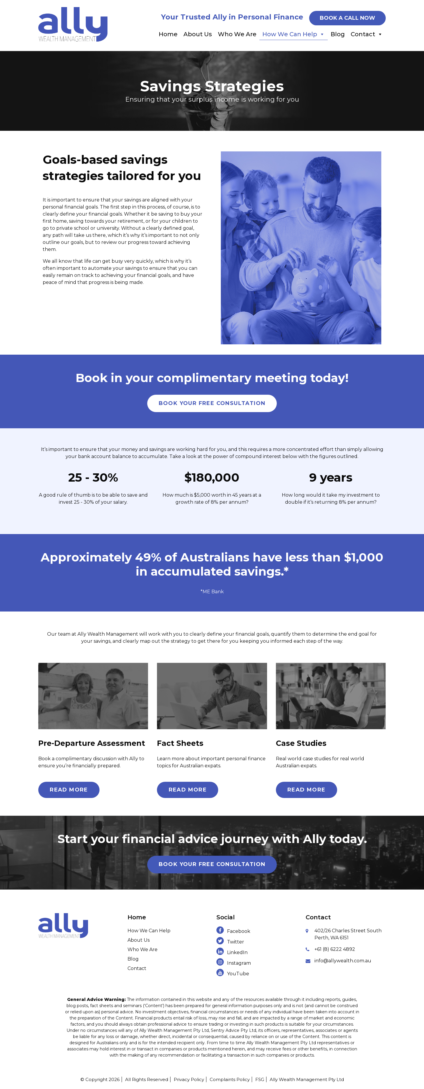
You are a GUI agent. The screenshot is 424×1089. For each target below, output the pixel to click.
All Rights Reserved (146, 1079)
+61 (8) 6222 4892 (334, 949)
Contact (367, 34)
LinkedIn (232, 952)
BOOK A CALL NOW (347, 18)
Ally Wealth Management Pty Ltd (307, 1079)
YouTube (232, 973)
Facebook (233, 931)
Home (168, 34)
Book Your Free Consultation (212, 403)
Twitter (230, 942)
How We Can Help (293, 34)
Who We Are (237, 34)
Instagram (233, 963)
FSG (259, 1079)
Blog (338, 34)
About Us (197, 34)
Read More (69, 789)
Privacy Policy (189, 1079)
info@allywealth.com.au (342, 961)
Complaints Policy (230, 1079)
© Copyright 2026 (100, 1079)
